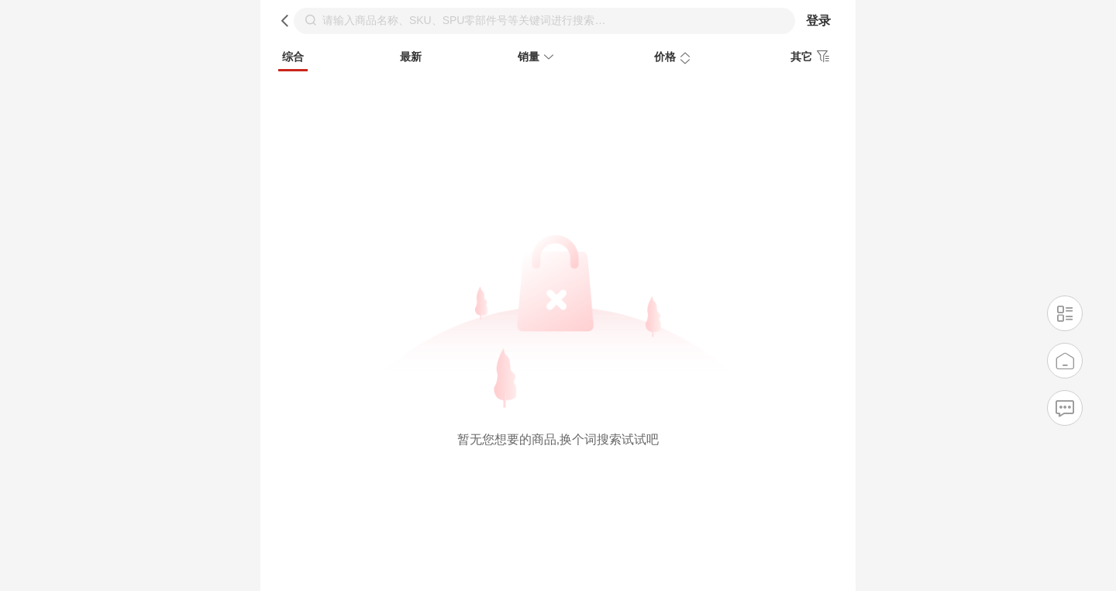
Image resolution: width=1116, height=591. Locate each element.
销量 (538, 58)
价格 (674, 58)
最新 (411, 56)
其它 (812, 56)
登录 (818, 20)
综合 (293, 56)
